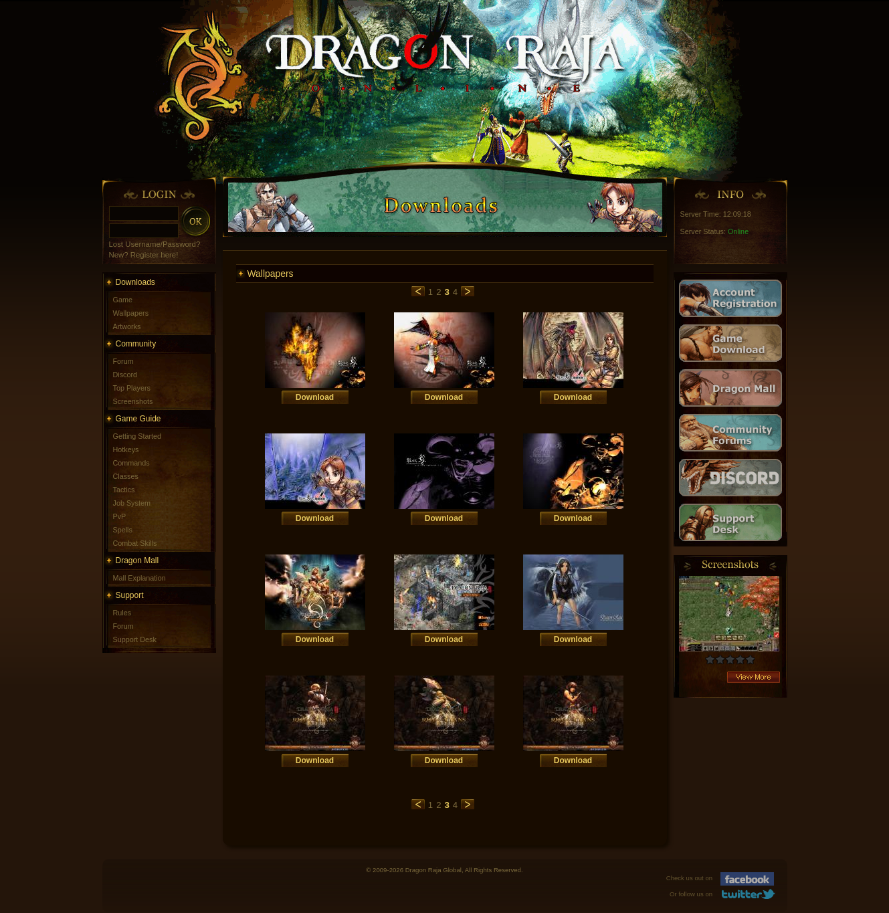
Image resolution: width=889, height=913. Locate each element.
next (467, 291)
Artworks (127, 326)
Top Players (132, 388)
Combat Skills (135, 543)
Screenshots (133, 401)
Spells (122, 530)
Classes (125, 476)
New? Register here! (144, 255)
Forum (123, 361)
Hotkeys (126, 449)
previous (418, 291)
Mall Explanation (139, 578)
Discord (125, 375)
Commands (131, 463)
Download (315, 397)
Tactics (124, 490)
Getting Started (137, 436)
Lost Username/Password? (155, 244)
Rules (122, 613)
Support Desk (135, 639)
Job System (132, 503)
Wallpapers (131, 313)
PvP (119, 516)
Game (122, 300)
